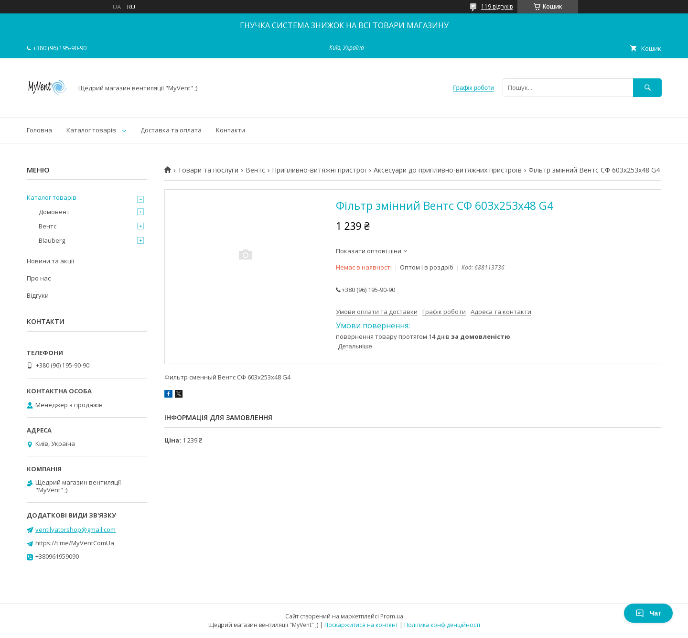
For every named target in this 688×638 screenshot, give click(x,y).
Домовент (54, 211)
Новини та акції (50, 261)
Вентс (255, 170)
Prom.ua (391, 616)
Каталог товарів (91, 130)
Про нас (39, 278)
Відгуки (38, 295)
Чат (648, 613)
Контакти (230, 130)
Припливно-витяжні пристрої (319, 170)
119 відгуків (497, 6)
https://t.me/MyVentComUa (74, 543)
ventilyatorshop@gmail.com (75, 529)
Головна (39, 130)
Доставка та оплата (171, 130)
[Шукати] (647, 87)
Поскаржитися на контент (361, 625)
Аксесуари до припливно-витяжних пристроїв (448, 170)
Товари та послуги (208, 170)
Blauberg (52, 240)
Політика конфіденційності (442, 625)
